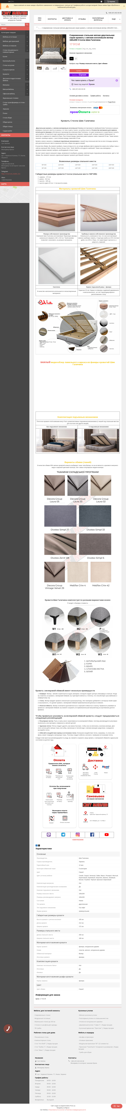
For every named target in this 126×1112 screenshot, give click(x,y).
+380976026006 (78, 840)
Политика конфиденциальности (76, 1110)
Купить (79, 71)
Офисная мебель (9, 94)
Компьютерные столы (43, 1040)
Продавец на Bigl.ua (63, 1108)
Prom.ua (72, 1106)
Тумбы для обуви (85, 1052)
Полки (5, 113)
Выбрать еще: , (88, 63)
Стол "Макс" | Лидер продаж (45, 1050)
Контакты (52, 19)
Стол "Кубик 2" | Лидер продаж (46, 1047)
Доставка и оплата (67, 19)
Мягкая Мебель (8, 89)
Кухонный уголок (9, 61)
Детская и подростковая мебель (12, 79)
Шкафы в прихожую (86, 1037)
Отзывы (82, 19)
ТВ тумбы (38, 1028)
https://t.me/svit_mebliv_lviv (10, 174)
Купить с (79, 75)
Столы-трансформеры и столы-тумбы (14, 103)
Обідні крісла (7, 122)
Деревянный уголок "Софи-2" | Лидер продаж (95, 1025)
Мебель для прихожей (11, 41)
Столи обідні (7, 118)
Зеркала (6, 109)
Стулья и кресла (8, 70)
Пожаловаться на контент (57, 1110)
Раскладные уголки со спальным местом (93, 1018)
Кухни (5, 56)
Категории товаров (8, 32)
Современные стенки (42, 1015)
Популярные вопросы (98, 19)
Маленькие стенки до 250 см (45, 1022)
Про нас (39, 19)
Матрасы (6, 85)
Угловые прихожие (86, 1040)
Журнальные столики (10, 98)
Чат (117, 1106)
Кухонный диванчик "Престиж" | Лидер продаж (96, 1028)
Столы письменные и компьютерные (10, 51)
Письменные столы (42, 1037)
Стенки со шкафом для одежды (46, 1025)
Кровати (6, 74)
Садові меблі (7, 131)
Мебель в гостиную (10, 37)
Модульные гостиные (42, 1018)
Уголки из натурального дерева (90, 1022)
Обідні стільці (7, 126)
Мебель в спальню (9, 46)
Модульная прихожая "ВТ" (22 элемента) (93, 1044)
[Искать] (27, 24)
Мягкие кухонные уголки (88, 1015)
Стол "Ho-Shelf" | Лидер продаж (46, 1044)
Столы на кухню (8, 65)
